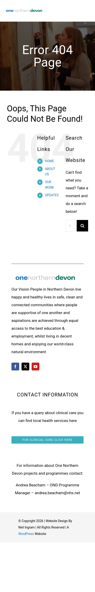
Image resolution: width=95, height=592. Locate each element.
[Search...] (71, 225)
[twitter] (25, 366)
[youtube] (35, 366)
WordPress (26, 534)
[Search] (82, 225)
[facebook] (15, 366)
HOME (49, 161)
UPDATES (52, 195)
